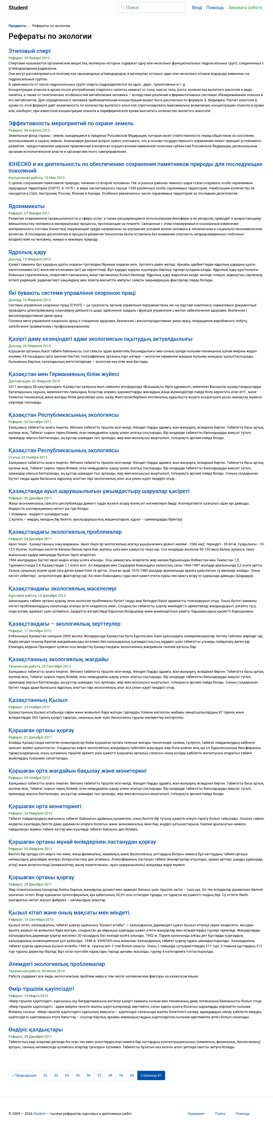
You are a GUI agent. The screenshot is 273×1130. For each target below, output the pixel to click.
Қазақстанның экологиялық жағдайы (58, 659)
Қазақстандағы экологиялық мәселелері (62, 588)
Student (39, 1114)
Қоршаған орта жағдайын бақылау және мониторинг (78, 770)
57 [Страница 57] (99, 1075)
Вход (197, 7)
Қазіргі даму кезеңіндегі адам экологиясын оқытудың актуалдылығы (101, 339)
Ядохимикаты (27, 206)
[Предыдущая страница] (24, 1075)
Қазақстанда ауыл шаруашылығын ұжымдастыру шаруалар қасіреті (99, 491)
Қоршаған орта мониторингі (45, 806)
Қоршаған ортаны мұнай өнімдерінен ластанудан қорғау (82, 841)
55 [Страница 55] (78, 1075)
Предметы (17, 26)
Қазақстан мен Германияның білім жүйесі (64, 374)
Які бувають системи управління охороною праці (72, 293)
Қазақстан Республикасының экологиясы (64, 415)
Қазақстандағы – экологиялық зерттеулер (65, 623)
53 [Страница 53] (56, 1075)
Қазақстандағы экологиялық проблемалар (65, 532)
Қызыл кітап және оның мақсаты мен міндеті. (70, 912)
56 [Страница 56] (89, 1075)
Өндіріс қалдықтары (36, 1029)
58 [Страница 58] (110, 1075)
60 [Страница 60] (132, 1075)
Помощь (215, 7)
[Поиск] (151, 7)
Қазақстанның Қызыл (38, 700)
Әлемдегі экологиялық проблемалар (57, 964)
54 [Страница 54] (67, 1075)
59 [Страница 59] (121, 1075)
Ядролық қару (27, 252)
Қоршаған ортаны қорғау (41, 730)
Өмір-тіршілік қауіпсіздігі (41, 988)
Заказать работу (245, 7)
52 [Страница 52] (45, 1075)
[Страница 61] (151, 1075)
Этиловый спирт (30, 51)
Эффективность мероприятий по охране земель (71, 123)
